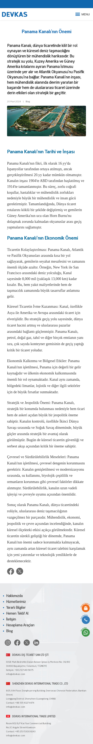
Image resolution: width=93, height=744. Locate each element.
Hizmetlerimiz (16, 602)
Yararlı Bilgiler (16, 608)
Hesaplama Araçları (20, 625)
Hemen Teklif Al (17, 614)
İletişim (11, 619)
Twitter (19, 571)
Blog (28, 102)
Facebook (10, 571)
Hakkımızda (14, 596)
